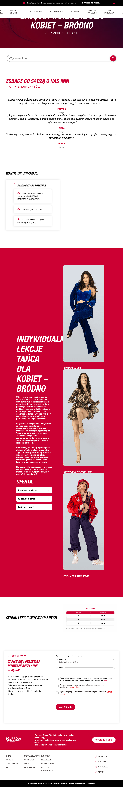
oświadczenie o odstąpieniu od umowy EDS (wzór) (31, 221)
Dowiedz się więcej (91, 3)
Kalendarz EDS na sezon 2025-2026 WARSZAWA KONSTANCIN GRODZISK (30, 196)
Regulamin (46, 760)
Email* (61, 667)
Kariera (9, 760)
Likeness (91, 783)
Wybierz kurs (103, 740)
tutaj (105, 680)
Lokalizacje (12, 764)
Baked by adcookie (77, 783)
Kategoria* (63, 659)
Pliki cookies (47, 764)
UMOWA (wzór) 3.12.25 (29, 209)
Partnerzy (29, 760)
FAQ (7, 767)
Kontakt (45, 756)
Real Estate (29, 767)
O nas (8, 756)
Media (26, 764)
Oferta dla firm (32, 756)
